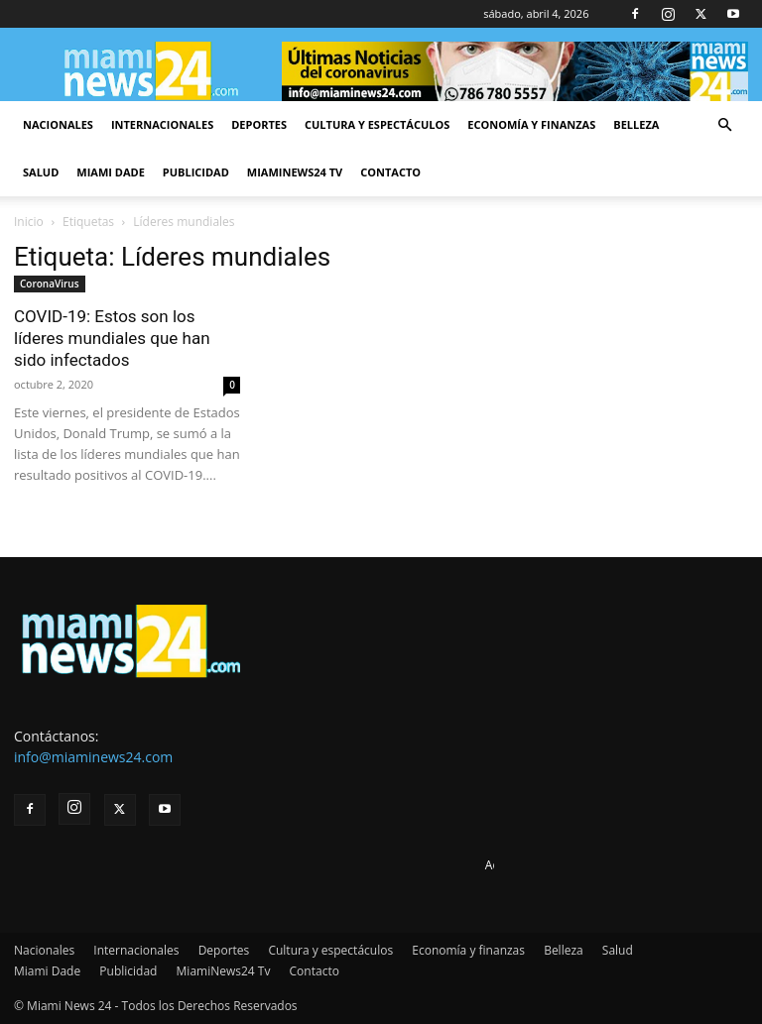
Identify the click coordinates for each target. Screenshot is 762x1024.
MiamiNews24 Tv (294, 172)
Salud (41, 172)
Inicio (29, 221)
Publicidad (196, 172)
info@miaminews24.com (93, 756)
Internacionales (162, 124)
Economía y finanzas (531, 124)
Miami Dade (110, 172)
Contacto (390, 172)
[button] (724, 125)
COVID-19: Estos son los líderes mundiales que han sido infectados (112, 338)
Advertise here (525, 864)
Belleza (636, 124)
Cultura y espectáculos (377, 124)
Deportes (259, 124)
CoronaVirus (49, 283)
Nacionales (58, 124)
